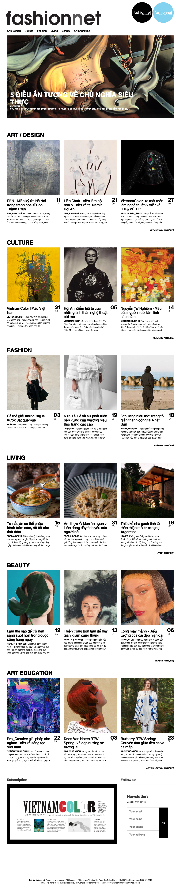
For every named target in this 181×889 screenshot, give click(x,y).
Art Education (82, 30)
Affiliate (137, 882)
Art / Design (14, 30)
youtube (138, 847)
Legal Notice (129, 882)
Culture (29, 30)
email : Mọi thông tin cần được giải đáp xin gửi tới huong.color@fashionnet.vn (70, 882)
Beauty (66, 30)
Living (54, 30)
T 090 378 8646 (146, 880)
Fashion (42, 30)
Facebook (156, 29)
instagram (129, 847)
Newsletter (167, 29)
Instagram (161, 29)
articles (159, 230)
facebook (146, 847)
